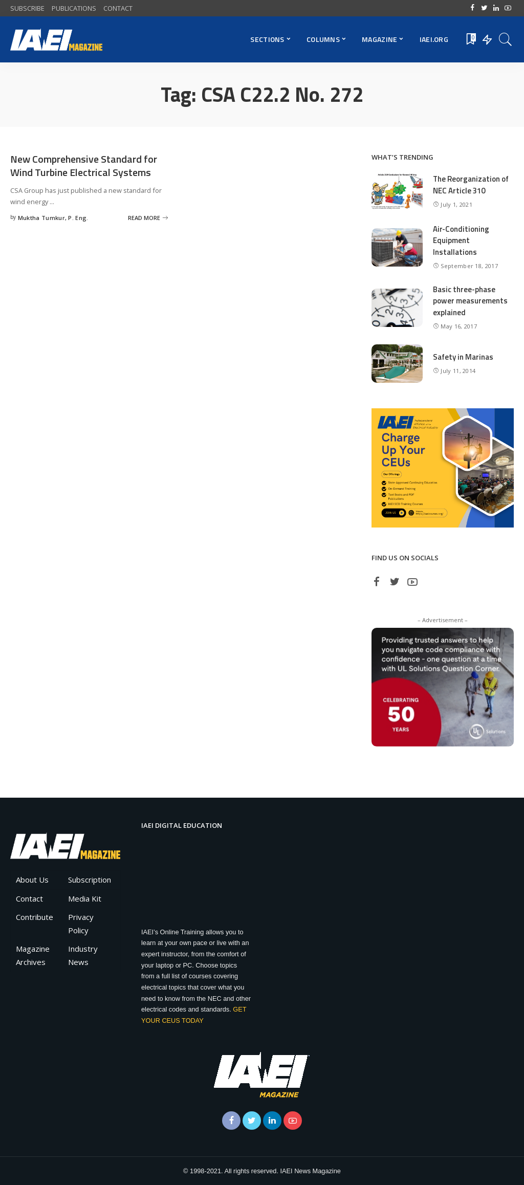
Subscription (89, 879)
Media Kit (84, 898)
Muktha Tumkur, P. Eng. (53, 217)
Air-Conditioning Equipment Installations (461, 240)
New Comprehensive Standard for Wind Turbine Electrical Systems (83, 165)
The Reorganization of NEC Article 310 (471, 184)
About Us (32, 879)
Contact (29, 898)
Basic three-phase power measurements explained (470, 300)
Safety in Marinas (463, 357)
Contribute (34, 917)
